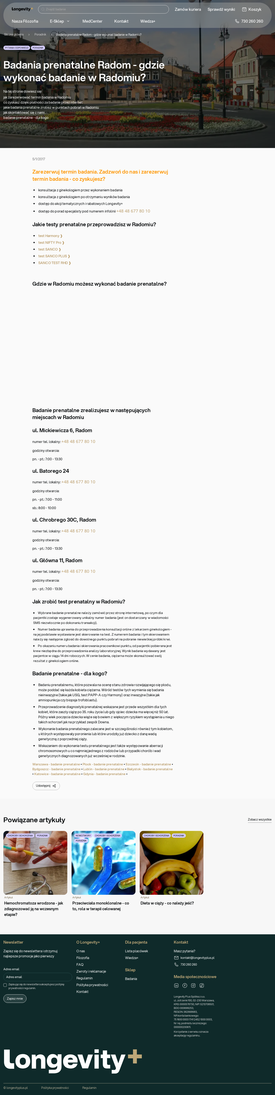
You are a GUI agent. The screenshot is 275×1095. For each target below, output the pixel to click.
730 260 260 (185, 964)
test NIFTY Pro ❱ (51, 242)
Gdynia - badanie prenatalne (104, 774)
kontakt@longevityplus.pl (194, 957)
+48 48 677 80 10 (133, 211)
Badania (131, 978)
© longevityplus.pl (15, 1088)
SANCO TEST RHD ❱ (54, 262)
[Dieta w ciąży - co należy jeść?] (172, 868)
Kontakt (82, 991)
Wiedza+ (131, 957)
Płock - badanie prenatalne (103, 764)
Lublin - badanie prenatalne (103, 769)
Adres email (11, 969)
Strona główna (13, 35)
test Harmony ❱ (50, 235)
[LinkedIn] (176, 985)
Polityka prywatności (92, 984)
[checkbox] (5, 985)
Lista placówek (136, 950)
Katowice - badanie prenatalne (57, 774)
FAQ (79, 964)
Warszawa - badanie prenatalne (56, 764)
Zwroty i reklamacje (91, 971)
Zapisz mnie (15, 998)
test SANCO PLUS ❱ (54, 256)
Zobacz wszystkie (260, 819)
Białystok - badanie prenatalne (150, 769)
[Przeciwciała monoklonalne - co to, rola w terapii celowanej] (103, 871)
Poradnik (40, 35)
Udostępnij (46, 786)
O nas (80, 950)
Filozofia (82, 957)
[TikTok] (201, 985)
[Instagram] (193, 985)
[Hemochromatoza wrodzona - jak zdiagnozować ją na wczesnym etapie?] (35, 874)
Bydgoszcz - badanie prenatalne (56, 769)
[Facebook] (184, 985)
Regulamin (84, 978)
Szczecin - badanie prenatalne (148, 764)
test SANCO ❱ (49, 249)
